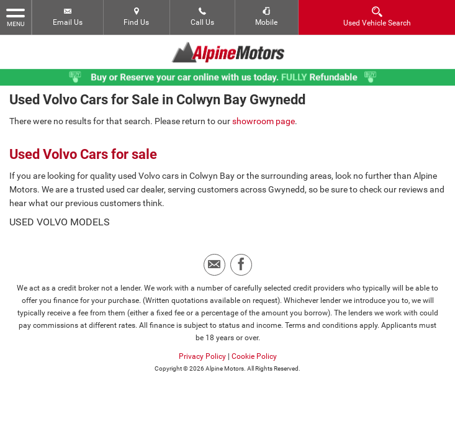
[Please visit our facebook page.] (241, 261)
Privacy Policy (202, 352)
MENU (15, 16)
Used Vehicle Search (377, 16)
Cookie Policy (254, 352)
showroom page (263, 117)
